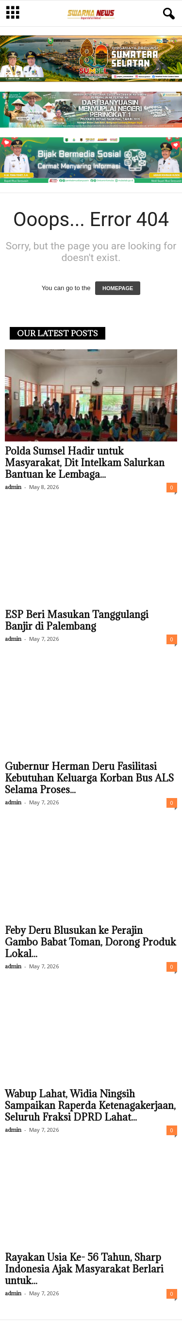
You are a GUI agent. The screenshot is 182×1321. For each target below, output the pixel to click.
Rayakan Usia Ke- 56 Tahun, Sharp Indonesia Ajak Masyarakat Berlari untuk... (84, 1270)
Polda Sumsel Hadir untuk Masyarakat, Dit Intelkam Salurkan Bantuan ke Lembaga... (85, 464)
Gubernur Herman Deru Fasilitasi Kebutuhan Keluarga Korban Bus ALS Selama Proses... (89, 779)
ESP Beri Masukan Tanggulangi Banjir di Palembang (77, 621)
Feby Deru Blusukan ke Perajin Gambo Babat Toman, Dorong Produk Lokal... (90, 943)
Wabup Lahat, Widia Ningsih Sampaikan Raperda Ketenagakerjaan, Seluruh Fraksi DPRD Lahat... (90, 1107)
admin (13, 487)
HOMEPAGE (117, 289)
